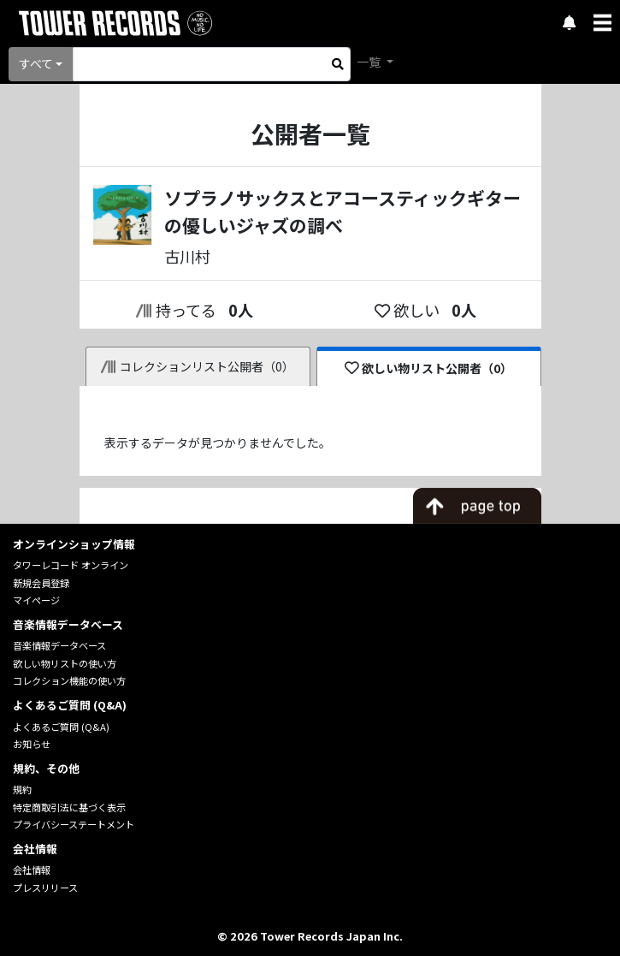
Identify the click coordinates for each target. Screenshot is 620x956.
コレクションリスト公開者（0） (198, 366)
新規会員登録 (41, 583)
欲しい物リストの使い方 (64, 663)
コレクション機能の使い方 (69, 680)
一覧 (370, 61)
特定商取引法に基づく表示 (69, 807)
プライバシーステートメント (73, 824)
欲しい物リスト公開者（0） (429, 368)
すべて (36, 63)
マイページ (36, 600)
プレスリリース (45, 887)
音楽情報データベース (59, 645)
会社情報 (31, 869)
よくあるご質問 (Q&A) (61, 726)
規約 (22, 789)
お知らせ (31, 744)
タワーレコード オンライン (70, 565)
